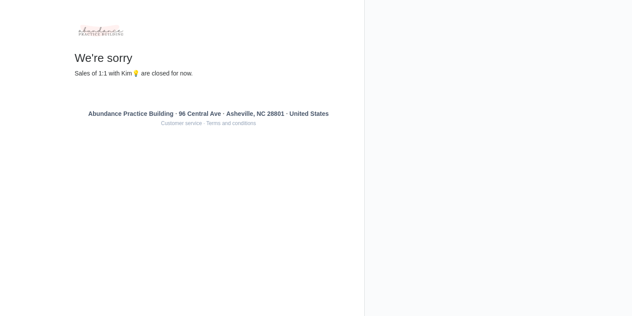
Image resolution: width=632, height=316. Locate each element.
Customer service (181, 123)
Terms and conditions (231, 123)
